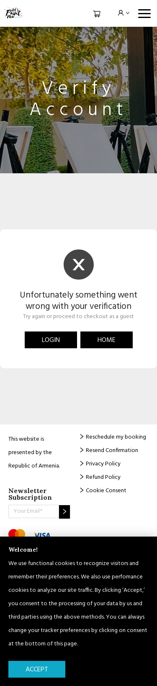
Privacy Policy (100, 464)
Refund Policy (100, 477)
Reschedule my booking (112, 437)
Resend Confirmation (108, 450)
